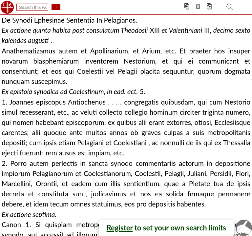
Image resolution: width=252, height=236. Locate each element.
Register (120, 227)
